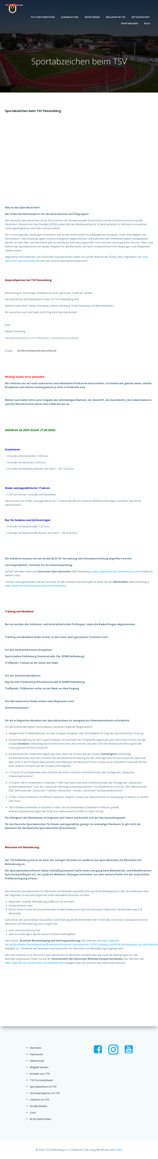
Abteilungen (92, 17)
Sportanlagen (129, 23)
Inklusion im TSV (115, 17)
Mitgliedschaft (141, 17)
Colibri (118, 1149)
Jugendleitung (70, 17)
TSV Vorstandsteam (43, 17)
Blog (147, 23)
